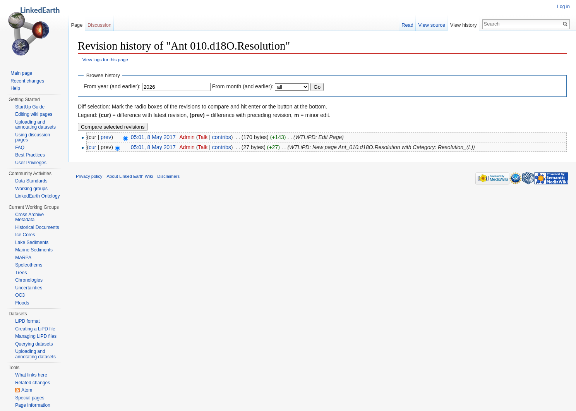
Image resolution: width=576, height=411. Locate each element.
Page (76, 25)
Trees (21, 272)
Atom (26, 390)
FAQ (19, 147)
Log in (563, 6)
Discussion (99, 25)
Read (407, 25)
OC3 (20, 295)
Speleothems (28, 265)
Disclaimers (168, 176)
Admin (187, 137)
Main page (21, 73)
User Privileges (30, 162)
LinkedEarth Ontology (37, 196)
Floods (22, 303)
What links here (31, 375)
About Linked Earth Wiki (130, 176)
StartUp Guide (30, 107)
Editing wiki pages (33, 114)
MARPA (23, 257)
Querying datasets (34, 344)
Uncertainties (28, 288)
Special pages (29, 398)
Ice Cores (25, 234)
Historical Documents (37, 227)
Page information (32, 405)
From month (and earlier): (243, 86)
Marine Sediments (34, 250)
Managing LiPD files (36, 336)
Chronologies (29, 280)
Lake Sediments (31, 242)
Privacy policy (89, 176)
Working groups (31, 188)
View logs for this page (105, 59)
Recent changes (27, 81)
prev (106, 137)
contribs (221, 137)
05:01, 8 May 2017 (153, 137)
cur (92, 147)
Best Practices (30, 155)
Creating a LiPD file (35, 329)
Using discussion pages (32, 137)
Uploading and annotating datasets (35, 124)
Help (15, 88)
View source (431, 25)
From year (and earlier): (112, 86)
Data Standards (31, 181)
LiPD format (27, 321)
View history (463, 25)
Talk (202, 137)
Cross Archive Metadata (29, 217)
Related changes (32, 382)
